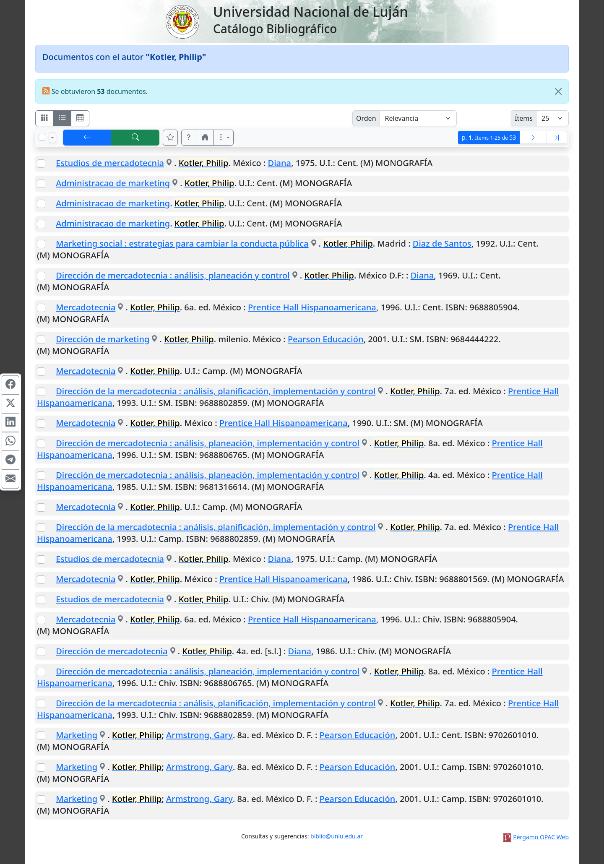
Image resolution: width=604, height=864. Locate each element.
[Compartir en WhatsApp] (10, 441)
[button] (188, 138)
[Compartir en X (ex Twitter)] (10, 404)
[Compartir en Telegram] (10, 460)
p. (489, 137)
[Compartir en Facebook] (10, 385)
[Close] (558, 91)
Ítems (524, 118)
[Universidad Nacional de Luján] (182, 21)
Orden (366, 118)
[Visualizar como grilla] (80, 118)
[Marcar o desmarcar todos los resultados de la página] (42, 137)
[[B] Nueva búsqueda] (135, 138)
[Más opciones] (223, 138)
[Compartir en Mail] (10, 479)
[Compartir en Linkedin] (10, 422)
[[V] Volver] (87, 138)
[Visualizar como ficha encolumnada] (62, 118)
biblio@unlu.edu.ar (336, 836)
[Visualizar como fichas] (44, 118)
